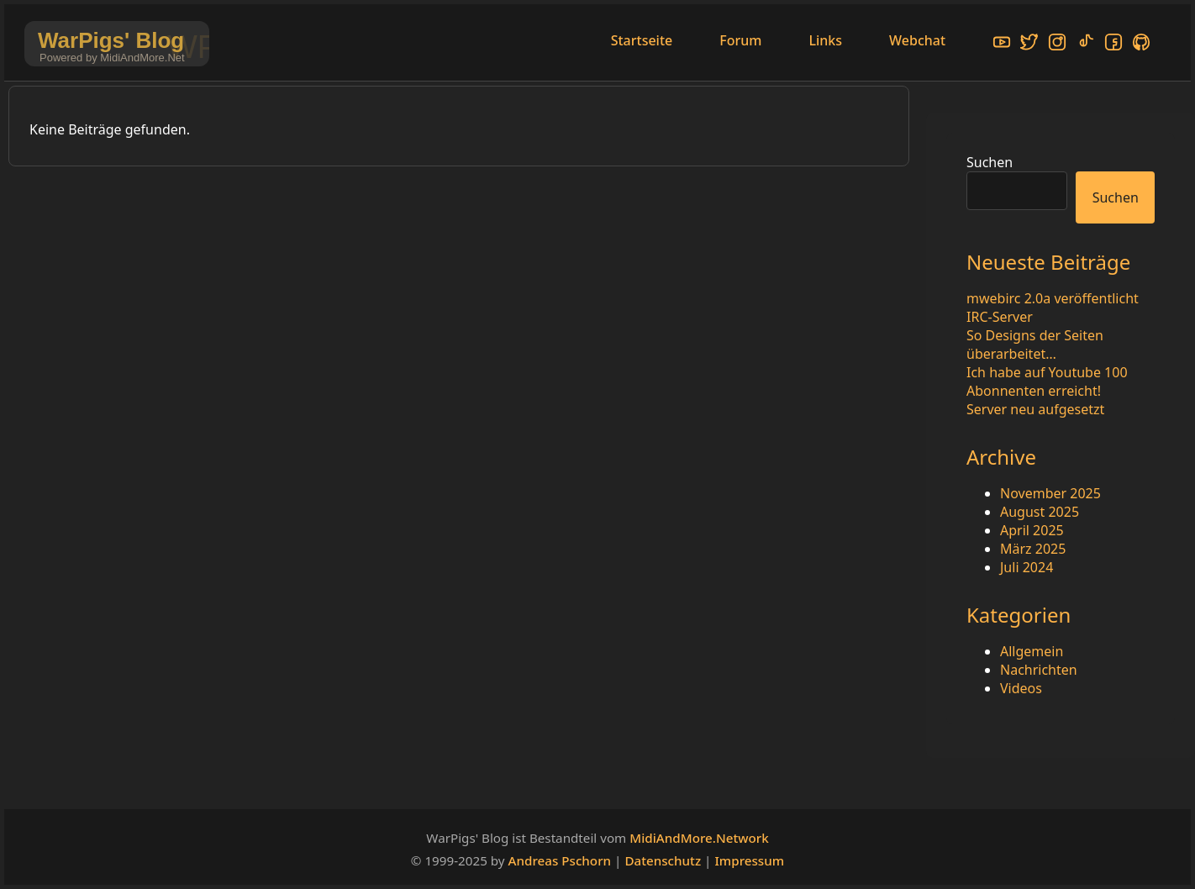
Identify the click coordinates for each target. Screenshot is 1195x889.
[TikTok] (1086, 44)
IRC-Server (999, 317)
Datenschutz (662, 860)
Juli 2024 (1026, 567)
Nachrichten (1038, 669)
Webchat (917, 40)
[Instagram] (1057, 44)
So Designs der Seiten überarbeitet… (1034, 344)
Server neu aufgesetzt (1035, 409)
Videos (1021, 688)
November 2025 (1050, 493)
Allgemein (1031, 651)
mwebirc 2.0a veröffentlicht (1052, 298)
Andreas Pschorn (560, 860)
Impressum (749, 860)
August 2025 (1039, 511)
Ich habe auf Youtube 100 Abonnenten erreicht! (1047, 381)
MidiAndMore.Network (698, 837)
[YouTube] (1001, 44)
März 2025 (1033, 548)
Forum (740, 40)
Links (825, 40)
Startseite (642, 40)
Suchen (989, 162)
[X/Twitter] (1029, 44)
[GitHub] (1141, 44)
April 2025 (1032, 530)
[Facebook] (1113, 44)
